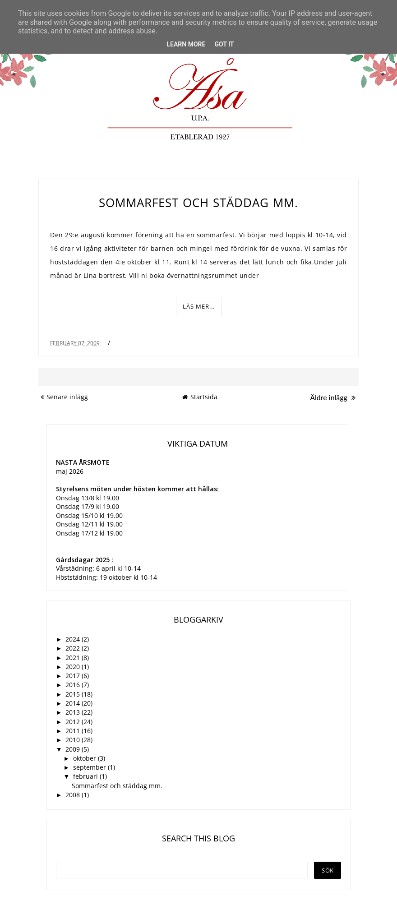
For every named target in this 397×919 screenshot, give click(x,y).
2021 (73, 657)
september (90, 767)
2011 (73, 730)
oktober (85, 758)
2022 (73, 648)
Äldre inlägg (332, 397)
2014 (73, 703)
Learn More (185, 44)
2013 (73, 712)
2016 (73, 684)
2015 (73, 694)
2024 (73, 639)
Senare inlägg (64, 397)
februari (86, 776)
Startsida (199, 397)
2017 (73, 675)
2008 (73, 794)
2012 (73, 721)
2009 (73, 749)
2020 (73, 666)
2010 (73, 739)
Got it (224, 44)
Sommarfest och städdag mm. (198, 202)
